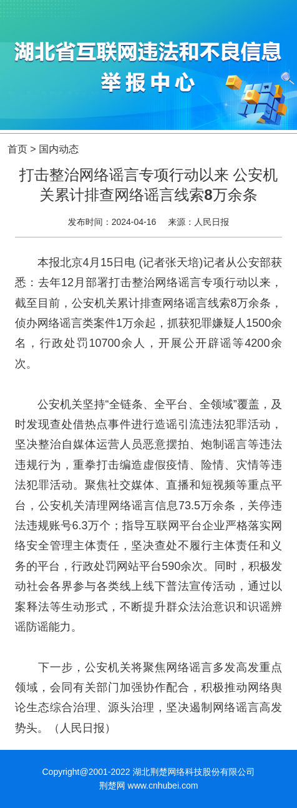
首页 (17, 149)
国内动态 (59, 149)
